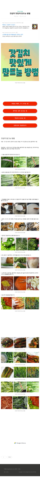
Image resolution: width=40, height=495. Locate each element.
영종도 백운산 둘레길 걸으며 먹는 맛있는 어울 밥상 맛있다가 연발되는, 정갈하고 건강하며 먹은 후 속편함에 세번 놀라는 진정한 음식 (15, 27)
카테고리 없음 (20, 11)
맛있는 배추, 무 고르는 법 (20, 103)
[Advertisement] (20, 443)
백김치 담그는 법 (20, 118)
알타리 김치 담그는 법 (20, 111)
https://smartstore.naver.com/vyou (8, 32)
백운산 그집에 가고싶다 (8, 24)
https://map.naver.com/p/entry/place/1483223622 (11, 22)
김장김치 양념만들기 (20, 125)
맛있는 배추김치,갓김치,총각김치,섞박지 (12, 36)
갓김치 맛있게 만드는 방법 (20, 13)
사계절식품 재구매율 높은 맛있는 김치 (12, 34)
